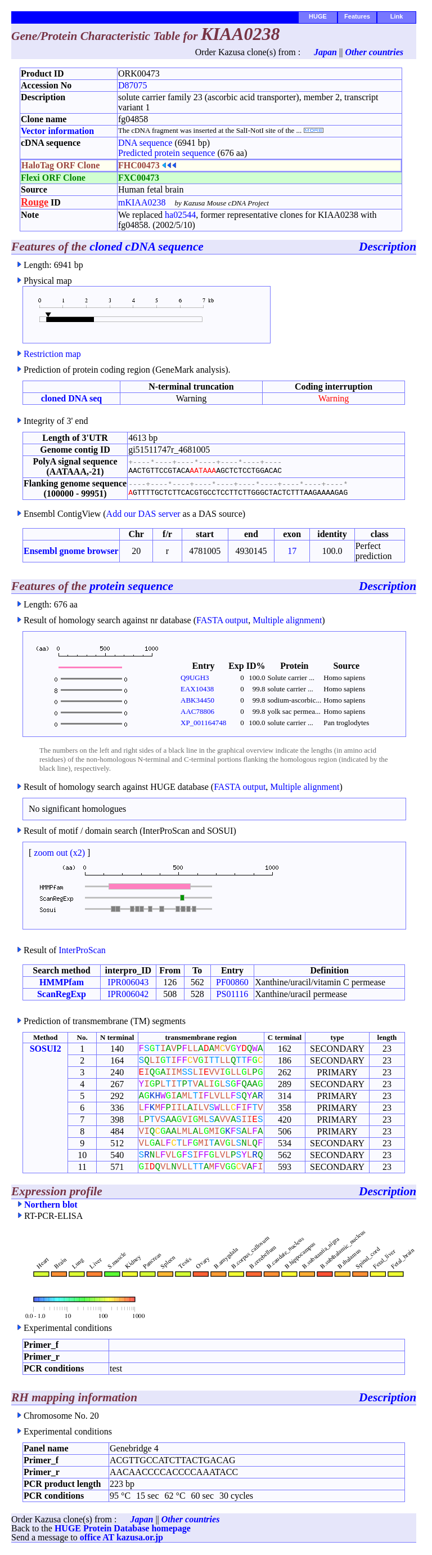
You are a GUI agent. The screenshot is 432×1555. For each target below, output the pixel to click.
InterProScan (82, 950)
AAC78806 (197, 711)
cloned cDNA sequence (146, 246)
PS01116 (233, 994)
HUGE (318, 16)
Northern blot (51, 1204)
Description (387, 246)
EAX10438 (197, 689)
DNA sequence (145, 143)
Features (357, 16)
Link (396, 16)
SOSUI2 (45, 1048)
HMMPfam (61, 982)
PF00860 (232, 982)
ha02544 (180, 215)
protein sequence (131, 586)
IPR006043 (127, 982)
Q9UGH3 (195, 677)
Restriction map (52, 354)
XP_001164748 (203, 722)
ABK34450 (197, 700)
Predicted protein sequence (166, 153)
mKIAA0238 (141, 202)
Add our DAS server (143, 514)
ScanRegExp (61, 994)
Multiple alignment (287, 620)
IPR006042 (127, 994)
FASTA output (222, 620)
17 (291, 551)
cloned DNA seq (71, 398)
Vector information (57, 131)
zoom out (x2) (59, 852)
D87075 (132, 85)
